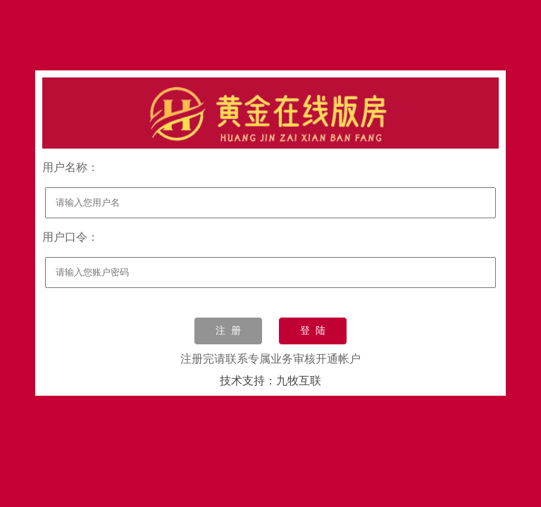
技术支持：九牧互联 (270, 381)
